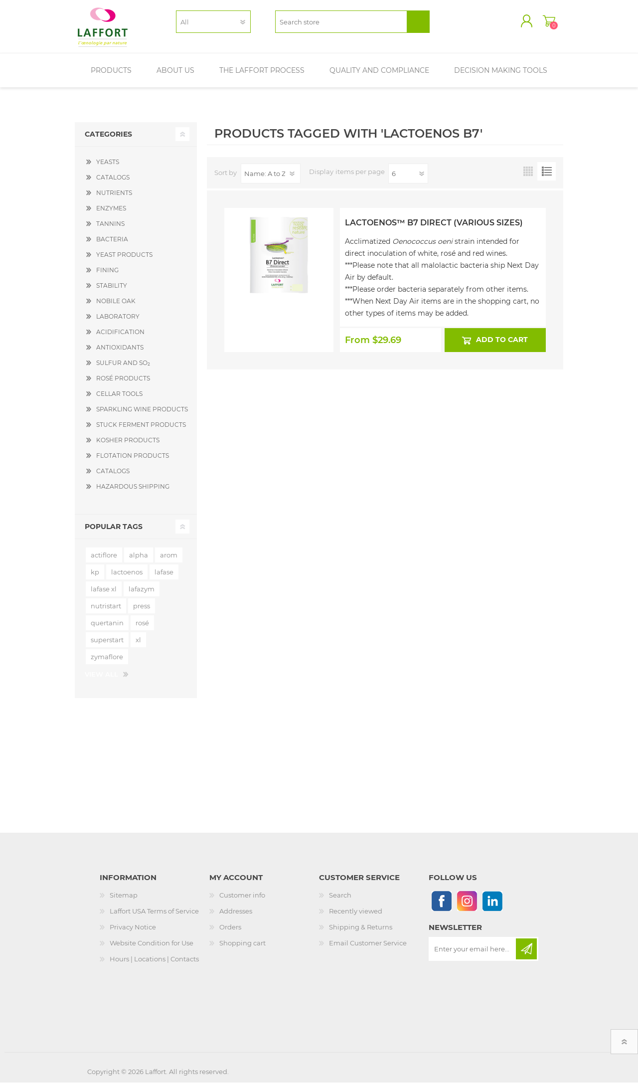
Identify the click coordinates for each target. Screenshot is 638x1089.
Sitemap (124, 902)
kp (95, 578)
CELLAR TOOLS (119, 400)
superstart (107, 646)
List (546, 178)
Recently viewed (355, 917)
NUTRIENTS (114, 199)
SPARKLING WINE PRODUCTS (142, 415)
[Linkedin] (492, 907)
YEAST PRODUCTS (124, 261)
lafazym (142, 595)
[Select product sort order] (271, 180)
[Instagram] (467, 907)
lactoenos (127, 578)
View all (101, 681)
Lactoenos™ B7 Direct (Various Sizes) (434, 229)
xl (138, 646)
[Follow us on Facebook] (441, 907)
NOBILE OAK (116, 307)
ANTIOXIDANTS (120, 354)
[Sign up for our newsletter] (473, 955)
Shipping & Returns (360, 933)
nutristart (106, 612)
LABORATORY (118, 323)
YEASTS (107, 168)
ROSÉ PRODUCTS (123, 384)
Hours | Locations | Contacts (154, 965)
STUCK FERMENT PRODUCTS (141, 431)
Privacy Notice (133, 933)
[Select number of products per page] (408, 180)
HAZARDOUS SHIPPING (132, 493)
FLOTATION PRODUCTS (132, 462)
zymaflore (107, 663)
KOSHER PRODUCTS (128, 446)
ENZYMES (111, 214)
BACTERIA (112, 245)
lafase (164, 578)
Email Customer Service (368, 949)
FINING (107, 276)
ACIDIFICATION (120, 338)
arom (168, 561)
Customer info (242, 902)
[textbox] (341, 25)
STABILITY (111, 292)
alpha (138, 561)
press (141, 612)
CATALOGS (113, 183)
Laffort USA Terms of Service (154, 917)
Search (340, 902)
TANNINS (110, 230)
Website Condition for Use (151, 949)
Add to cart (502, 346)
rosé (142, 629)
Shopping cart (539, 24)
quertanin (107, 629)
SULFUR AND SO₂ (123, 369)
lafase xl (104, 595)
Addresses (235, 917)
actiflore (104, 561)
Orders (230, 933)
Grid (528, 178)
